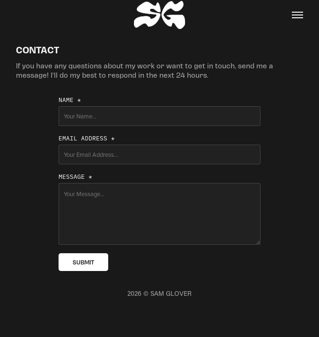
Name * (70, 99)
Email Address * (87, 137)
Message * (75, 176)
